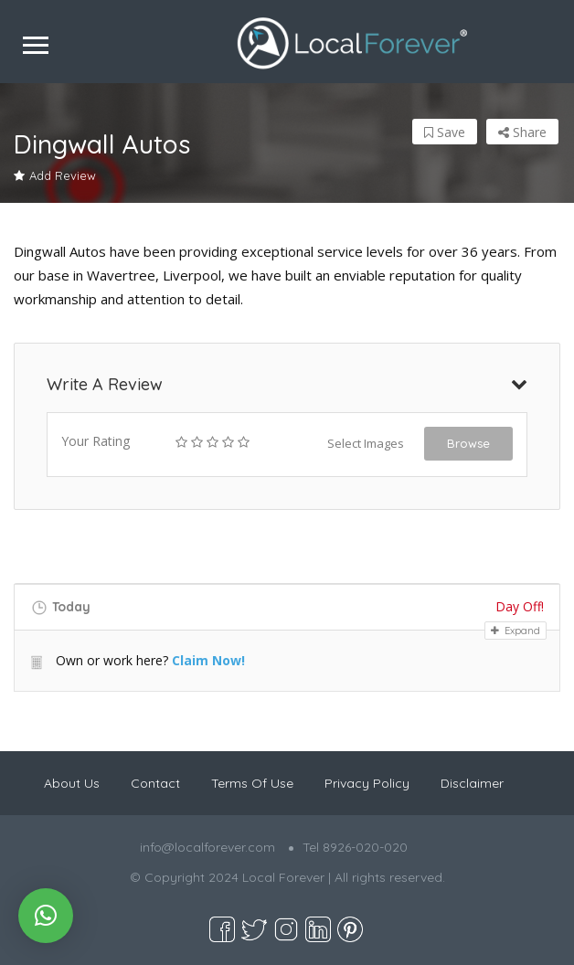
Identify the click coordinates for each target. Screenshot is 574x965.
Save (444, 132)
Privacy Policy (366, 783)
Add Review (55, 175)
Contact (155, 783)
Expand (515, 630)
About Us (72, 783)
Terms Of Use (252, 783)
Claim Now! (208, 660)
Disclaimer (472, 783)
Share (522, 132)
